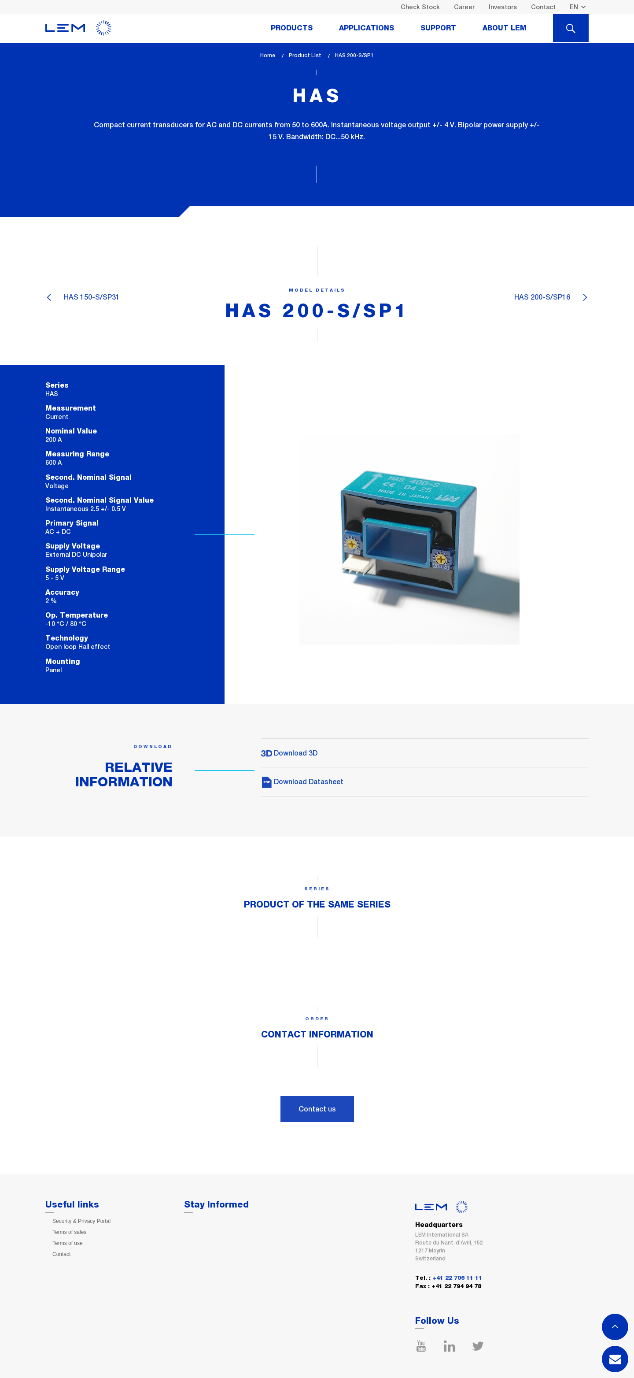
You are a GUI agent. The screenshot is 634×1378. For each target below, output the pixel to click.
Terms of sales (69, 1232)
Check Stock (420, 7)
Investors (503, 7)
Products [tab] (292, 28)
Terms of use (67, 1243)
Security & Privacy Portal (81, 1221)
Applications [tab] (366, 28)
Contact (543, 7)
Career (464, 7)
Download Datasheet (302, 782)
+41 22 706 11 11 (457, 1278)
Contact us (317, 1109)
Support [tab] (438, 28)
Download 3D (289, 753)
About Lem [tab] (505, 28)
